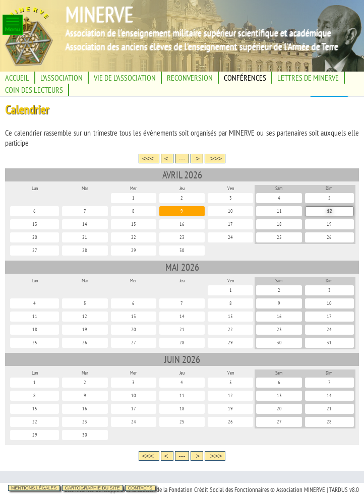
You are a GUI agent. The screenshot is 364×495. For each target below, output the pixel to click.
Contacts (140, 487)
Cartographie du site (92, 487)
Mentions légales (34, 487)
